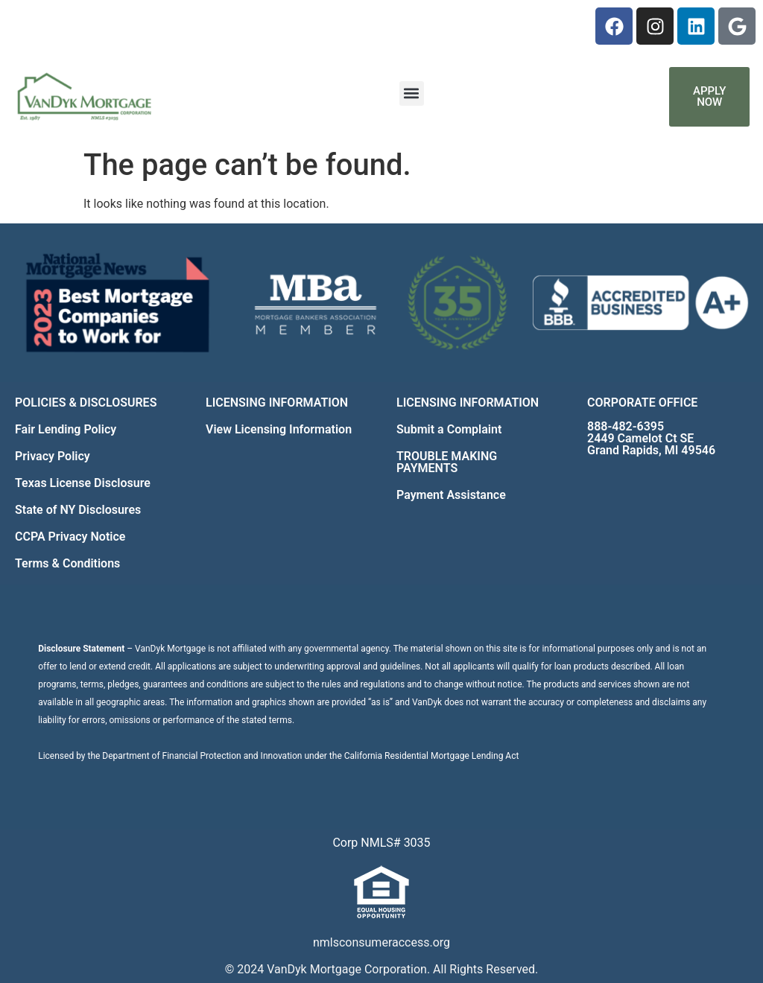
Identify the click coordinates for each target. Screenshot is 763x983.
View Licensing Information (279, 429)
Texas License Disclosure (83, 483)
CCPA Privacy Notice (70, 536)
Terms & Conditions (67, 563)
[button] (411, 93)
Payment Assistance (451, 495)
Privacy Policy (52, 456)
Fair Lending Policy (65, 429)
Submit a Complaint (448, 429)
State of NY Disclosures (78, 510)
